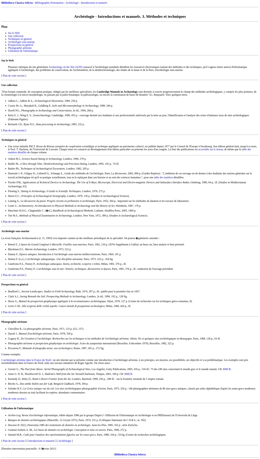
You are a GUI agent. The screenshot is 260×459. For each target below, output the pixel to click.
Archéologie (72, 2)
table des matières (163, 177)
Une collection (16, 36)
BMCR (227, 369)
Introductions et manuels (94, 2)
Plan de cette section (14, 75)
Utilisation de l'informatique (23, 50)
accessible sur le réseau (210, 149)
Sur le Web (14, 33)
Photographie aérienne (20, 47)
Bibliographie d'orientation (49, 2)
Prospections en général (20, 44)
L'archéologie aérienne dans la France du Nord (26, 360)
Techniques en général (20, 39)
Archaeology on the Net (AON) (65, 67)
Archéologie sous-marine (21, 42)
